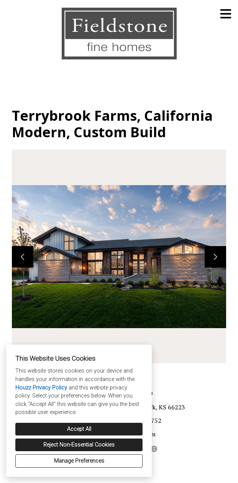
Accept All (79, 429)
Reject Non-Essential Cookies (79, 445)
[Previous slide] (22, 257)
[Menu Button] (225, 13)
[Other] (154, 449)
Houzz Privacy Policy (41, 387)
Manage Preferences (79, 461)
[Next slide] (215, 257)
